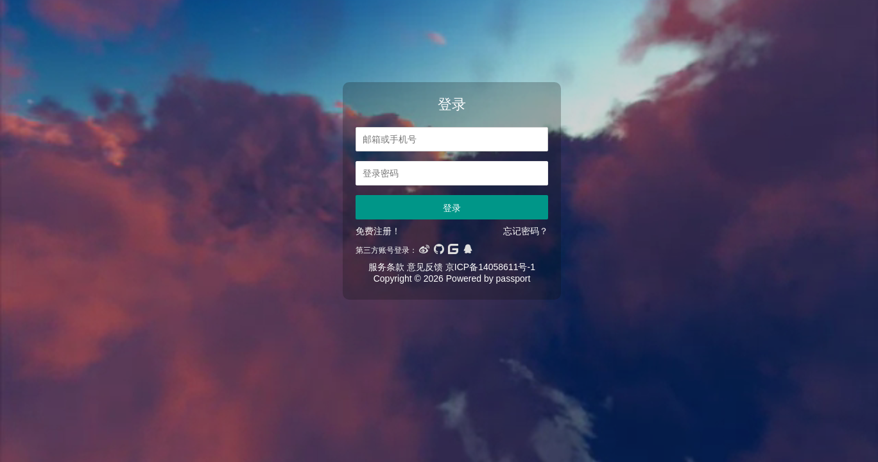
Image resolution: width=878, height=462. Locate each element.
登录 (452, 208)
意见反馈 (425, 267)
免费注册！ (378, 231)
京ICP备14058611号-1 (490, 267)
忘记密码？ (525, 231)
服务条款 (386, 267)
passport (513, 278)
